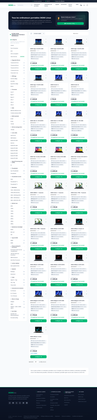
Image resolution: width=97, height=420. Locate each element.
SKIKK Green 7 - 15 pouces (57, 192)
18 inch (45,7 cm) (18, 73)
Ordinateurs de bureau (48, 5)
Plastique (18, 271)
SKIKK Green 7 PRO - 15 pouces (78, 192)
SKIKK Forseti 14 (55, 84)
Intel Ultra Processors (18, 260)
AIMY (77, 4)
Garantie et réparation (41, 405)
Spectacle (31, 361)
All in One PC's (67, 400)
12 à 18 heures (18, 296)
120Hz (18, 208)
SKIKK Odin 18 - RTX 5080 (57, 120)
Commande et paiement (39, 395)
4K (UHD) (18, 81)
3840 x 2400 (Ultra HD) (18, 200)
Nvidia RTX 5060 (18, 150)
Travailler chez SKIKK (55, 405)
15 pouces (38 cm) (18, 65)
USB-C (18, 304)
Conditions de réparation (77, 416)
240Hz (18, 221)
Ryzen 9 (18, 97)
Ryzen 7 (18, 94)
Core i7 (18, 92)
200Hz (18, 218)
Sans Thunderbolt (18, 171)
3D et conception (14, 53)
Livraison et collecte (40, 398)
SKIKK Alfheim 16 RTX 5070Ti (58, 264)
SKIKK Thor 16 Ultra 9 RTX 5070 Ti (79, 156)
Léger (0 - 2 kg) (18, 280)
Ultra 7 (18, 100)
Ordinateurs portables (37, 5)
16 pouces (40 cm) (18, 68)
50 (18, 165)
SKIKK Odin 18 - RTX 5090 (77, 120)
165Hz (18, 213)
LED (18, 234)
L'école (12, 45)
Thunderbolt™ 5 (18, 184)
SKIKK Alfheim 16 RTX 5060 (57, 228)
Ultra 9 (18, 105)
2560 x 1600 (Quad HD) (18, 195)
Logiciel (57, 4)
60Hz (18, 206)
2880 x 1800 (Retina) (18, 197)
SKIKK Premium (81, 399)
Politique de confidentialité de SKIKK (31, 416)
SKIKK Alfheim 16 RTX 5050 (36, 264)
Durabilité (52, 396)
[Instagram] (9, 403)
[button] (18, 40)
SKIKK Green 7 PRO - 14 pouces (37, 228)
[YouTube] (13, 403)
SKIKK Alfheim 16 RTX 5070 (77, 264)
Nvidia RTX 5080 (18, 155)
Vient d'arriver (18, 56)
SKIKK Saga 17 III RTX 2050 (77, 48)
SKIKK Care (80, 396)
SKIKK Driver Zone (82, 401)
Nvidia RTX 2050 (18, 145)
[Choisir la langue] (81, 5)
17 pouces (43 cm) (18, 70)
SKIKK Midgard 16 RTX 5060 (57, 300)
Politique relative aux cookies (47, 416)
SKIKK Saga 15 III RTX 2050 (57, 48)
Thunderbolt (18, 173)
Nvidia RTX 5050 (18, 148)
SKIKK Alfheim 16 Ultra (35, 336)
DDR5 (18, 243)
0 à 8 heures (18, 291)
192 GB (18, 124)
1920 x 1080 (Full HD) (18, 190)
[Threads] (20, 403)
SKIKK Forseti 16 (75, 84)
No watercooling (18, 317)
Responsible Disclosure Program (30, 417)
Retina (18, 86)
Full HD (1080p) (18, 78)
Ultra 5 (18, 102)
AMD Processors (18, 257)
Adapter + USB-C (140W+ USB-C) (18, 307)
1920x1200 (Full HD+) (18, 192)
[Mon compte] (84, 5)
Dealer (51, 407)
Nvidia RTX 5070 (18, 153)
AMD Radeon (18, 138)
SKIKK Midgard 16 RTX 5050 (37, 300)
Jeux (12, 51)
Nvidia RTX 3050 (18, 140)
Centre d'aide (39, 407)
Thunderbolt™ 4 (18, 182)
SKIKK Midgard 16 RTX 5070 (77, 300)
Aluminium (18, 274)
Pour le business (14, 48)
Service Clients (70, 5)
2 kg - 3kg (18, 282)
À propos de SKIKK (54, 394)
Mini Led (18, 232)
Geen (18, 179)
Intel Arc (18, 143)
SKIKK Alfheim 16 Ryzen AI (77, 228)
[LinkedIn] (26, 403)
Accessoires (64, 4)
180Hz (18, 216)
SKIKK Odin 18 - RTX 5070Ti (36, 120)
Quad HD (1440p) (18, 84)
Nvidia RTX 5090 (18, 158)
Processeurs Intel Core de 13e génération (18, 250)
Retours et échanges (41, 400)
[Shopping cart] (87, 5)
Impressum (57, 416)
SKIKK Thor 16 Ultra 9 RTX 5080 (58, 156)
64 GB (18, 119)
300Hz (18, 223)
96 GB (18, 121)
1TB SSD (18, 129)
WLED (18, 229)
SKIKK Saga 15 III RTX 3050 (36, 48)
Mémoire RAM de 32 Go (16, 110)
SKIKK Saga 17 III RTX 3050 (36, 84)
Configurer (38, 68)
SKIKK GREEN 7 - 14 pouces (36, 192)
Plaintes (38, 403)
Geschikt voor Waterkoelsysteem (18, 314)
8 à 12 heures (18, 293)
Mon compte (81, 394)
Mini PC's (66, 397)
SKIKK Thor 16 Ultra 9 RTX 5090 (37, 156)
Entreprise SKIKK (54, 403)
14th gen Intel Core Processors (18, 254)
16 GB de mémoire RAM (16, 113)
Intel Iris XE (18, 135)
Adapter (18, 301)
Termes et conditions (66, 416)
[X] (16, 403)
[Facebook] (23, 403)
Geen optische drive (18, 266)
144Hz (18, 211)
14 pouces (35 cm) (18, 63)
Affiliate (52, 410)
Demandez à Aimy (70, 23)
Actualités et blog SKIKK (54, 400)
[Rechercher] (31, 5)
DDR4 (18, 240)
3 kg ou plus (18, 285)
